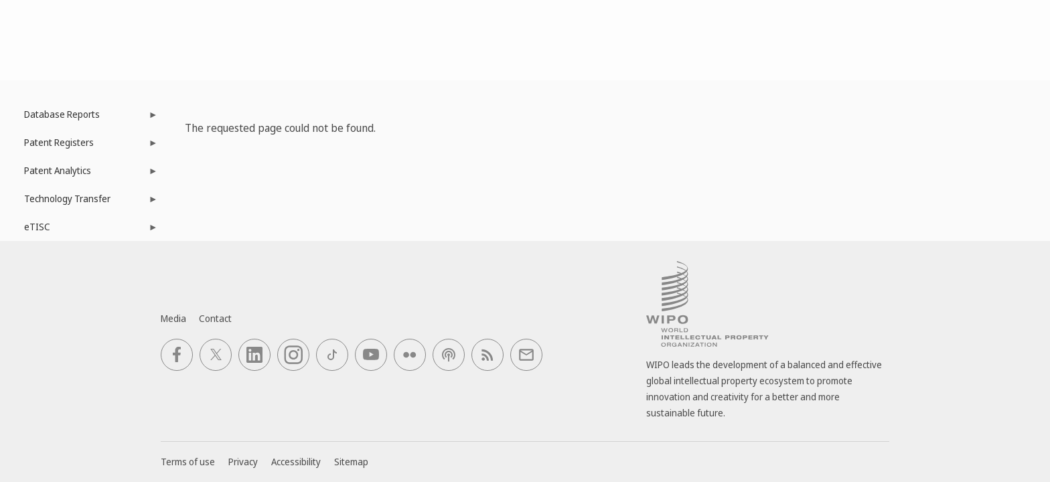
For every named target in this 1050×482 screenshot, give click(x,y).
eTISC (84, 230)
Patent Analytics (84, 174)
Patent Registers (84, 146)
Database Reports (84, 118)
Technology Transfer (84, 202)
